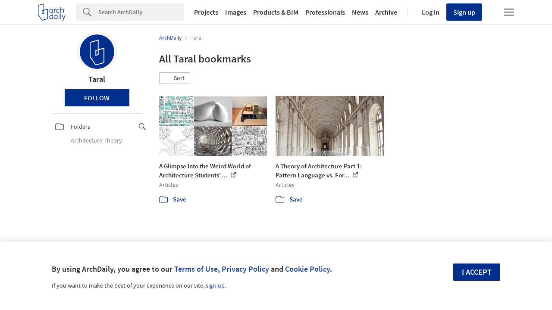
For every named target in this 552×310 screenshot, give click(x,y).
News (360, 12)
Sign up (464, 12)
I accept (477, 272)
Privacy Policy (245, 269)
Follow (97, 97)
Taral (96, 79)
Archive (386, 12)
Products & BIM (275, 12)
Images (235, 12)
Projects (206, 12)
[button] (174, 78)
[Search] (141, 12)
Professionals (325, 12)
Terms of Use (196, 269)
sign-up (215, 285)
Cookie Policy (307, 269)
